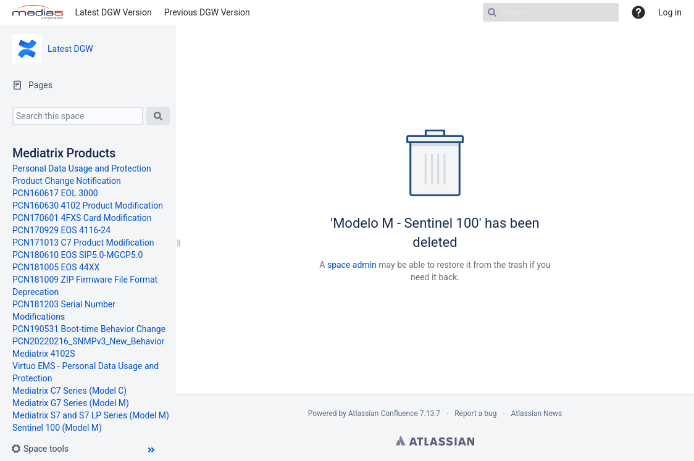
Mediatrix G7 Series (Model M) (70, 403)
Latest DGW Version (113, 12)
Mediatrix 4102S (43, 354)
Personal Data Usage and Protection (81, 168)
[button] (44, 448)
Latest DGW (70, 49)
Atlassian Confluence (383, 413)
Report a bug (475, 413)
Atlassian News (536, 413)
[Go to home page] (37, 12)
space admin (352, 265)
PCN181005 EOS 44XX (55, 267)
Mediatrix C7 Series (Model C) (69, 391)
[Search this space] (77, 116)
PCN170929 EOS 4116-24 (61, 230)
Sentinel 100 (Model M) (57, 428)
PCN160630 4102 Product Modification (87, 205)
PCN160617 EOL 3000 (55, 193)
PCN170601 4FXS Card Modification (81, 218)
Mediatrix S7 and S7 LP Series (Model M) (90, 415)
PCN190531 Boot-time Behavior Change (88, 329)
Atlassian (435, 441)
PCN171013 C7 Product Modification (83, 242)
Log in (670, 12)
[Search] (551, 12)
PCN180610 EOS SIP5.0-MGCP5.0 (77, 255)
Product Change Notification (66, 181)
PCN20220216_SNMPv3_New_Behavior (88, 341)
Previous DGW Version (207, 12)
